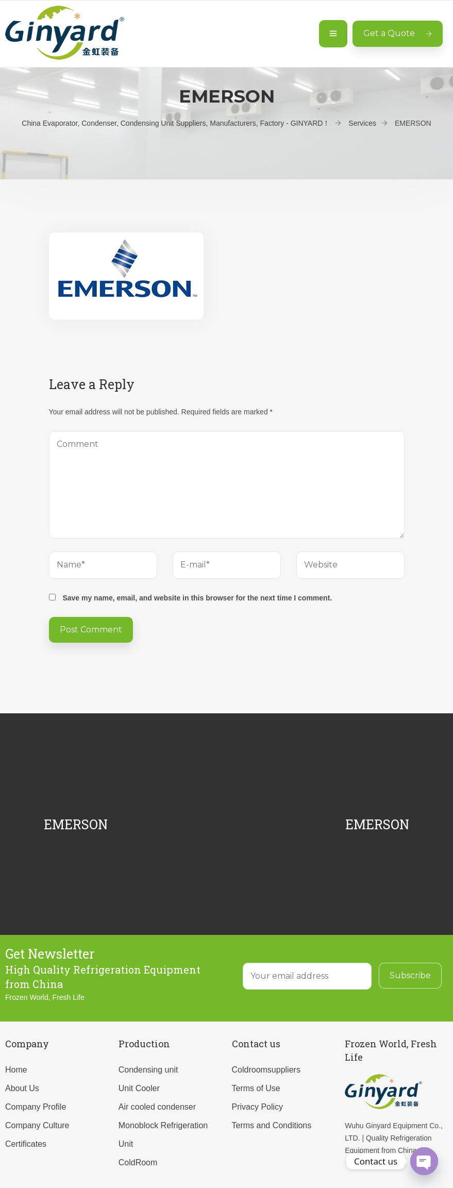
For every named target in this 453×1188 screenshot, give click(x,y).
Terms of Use (256, 1088)
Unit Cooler (139, 1088)
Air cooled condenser (157, 1106)
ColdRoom (138, 1162)
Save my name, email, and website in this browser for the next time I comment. (197, 598)
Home (16, 1069)
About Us (22, 1088)
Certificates (25, 1144)
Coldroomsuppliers (266, 1069)
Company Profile (35, 1106)
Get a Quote (397, 33)
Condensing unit (148, 1069)
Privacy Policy (257, 1106)
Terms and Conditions (272, 1125)
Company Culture (37, 1125)
